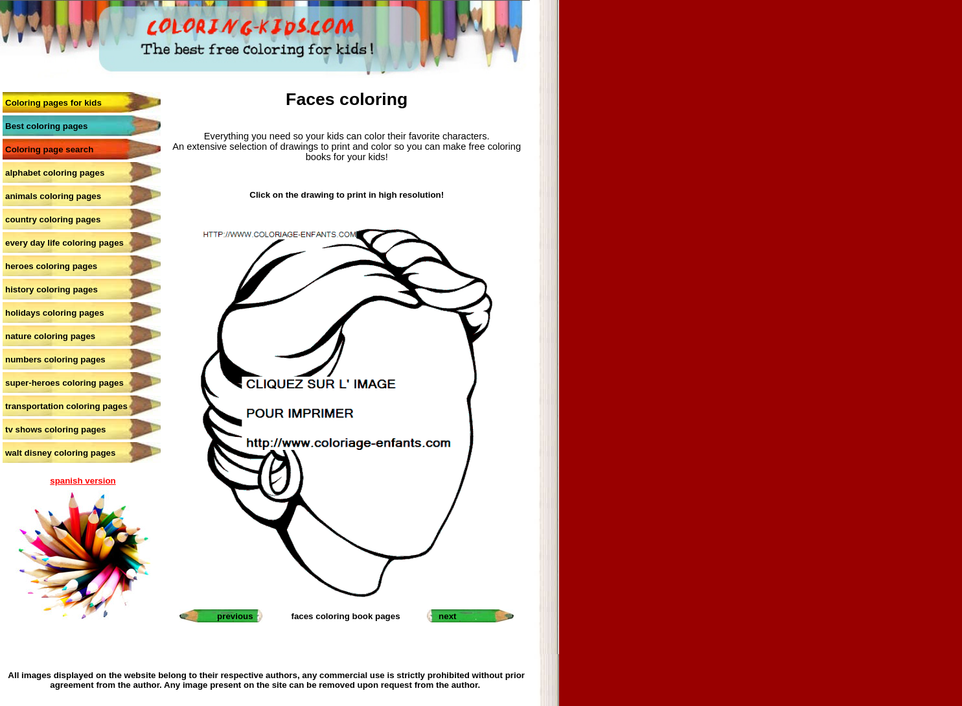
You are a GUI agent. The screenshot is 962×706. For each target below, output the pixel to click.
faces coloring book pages (345, 616)
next (447, 616)
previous (235, 616)
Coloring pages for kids (53, 103)
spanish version (82, 481)
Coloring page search (49, 149)
